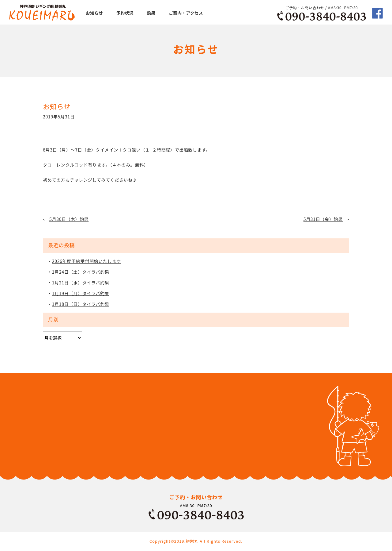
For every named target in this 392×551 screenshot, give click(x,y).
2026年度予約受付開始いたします (86, 261)
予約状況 (125, 13)
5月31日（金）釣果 (323, 219)
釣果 (151, 13)
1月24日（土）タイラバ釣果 (80, 272)
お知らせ (94, 13)
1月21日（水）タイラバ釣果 (80, 282)
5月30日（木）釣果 (69, 219)
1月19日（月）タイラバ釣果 (80, 293)
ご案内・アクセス (186, 13)
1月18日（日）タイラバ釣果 (80, 304)
